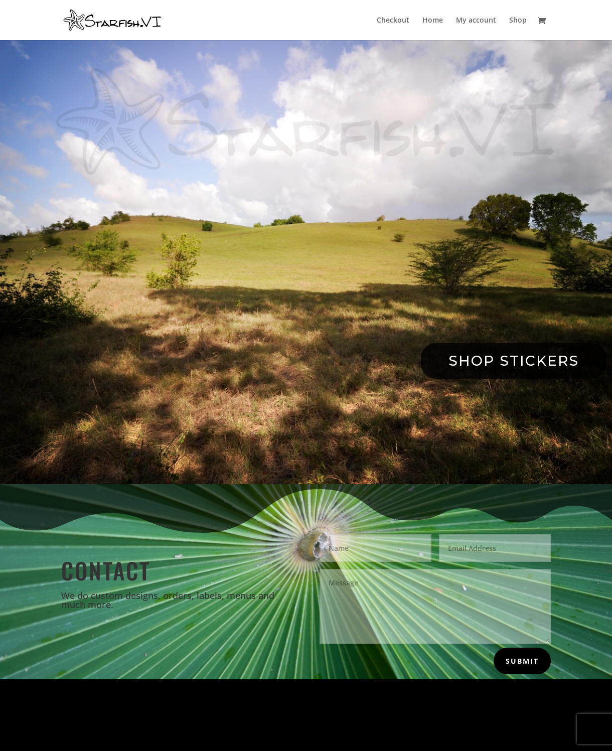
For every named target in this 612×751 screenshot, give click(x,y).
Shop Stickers (513, 360)
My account (476, 21)
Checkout (393, 21)
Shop (518, 21)
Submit (522, 661)
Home (432, 21)
